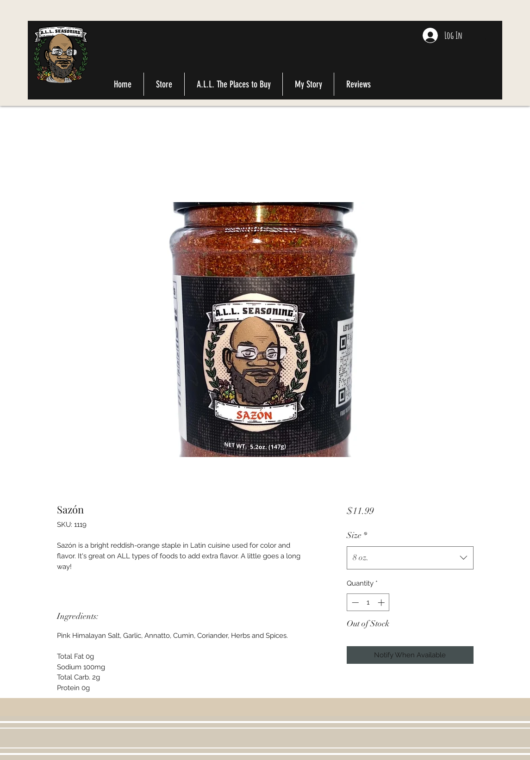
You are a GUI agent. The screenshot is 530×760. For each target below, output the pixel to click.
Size (357, 535)
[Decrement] (354, 602)
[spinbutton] (368, 602)
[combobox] (410, 557)
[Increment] (382, 602)
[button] (488, 39)
